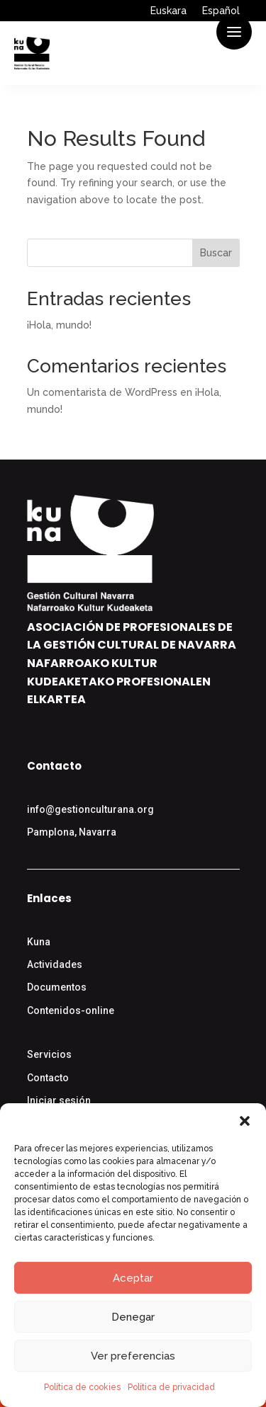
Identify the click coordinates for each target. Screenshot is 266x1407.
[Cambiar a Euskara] (168, 13)
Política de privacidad (171, 1387)
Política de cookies (82, 1387)
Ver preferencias (133, 1356)
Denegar (133, 1317)
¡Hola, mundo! (59, 325)
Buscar (216, 252)
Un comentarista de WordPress (102, 392)
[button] (245, 1121)
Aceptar (133, 1278)
